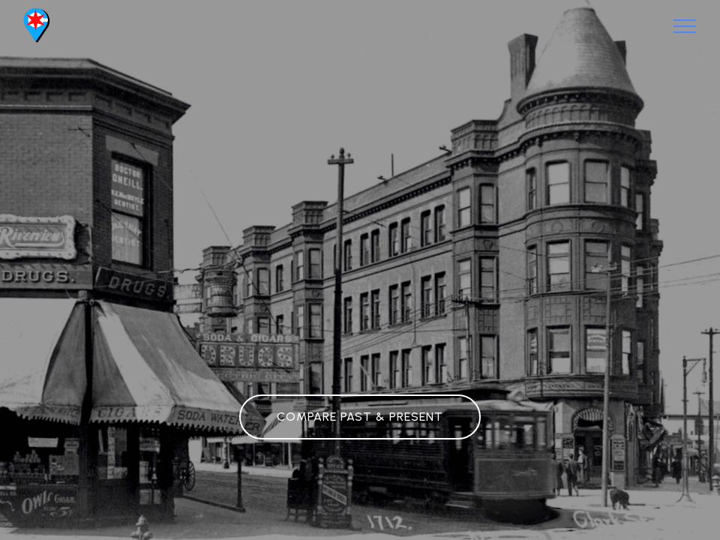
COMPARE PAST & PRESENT (360, 417)
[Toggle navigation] (685, 26)
